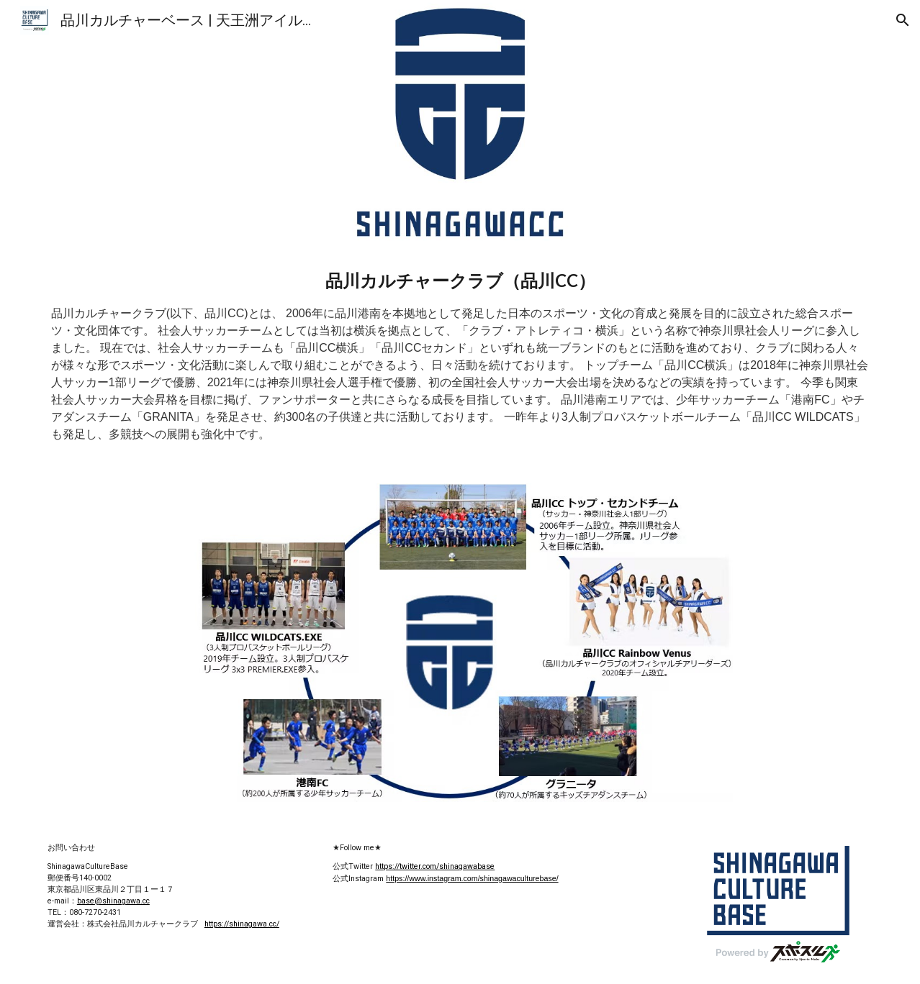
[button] (902, 20)
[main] (460, 355)
